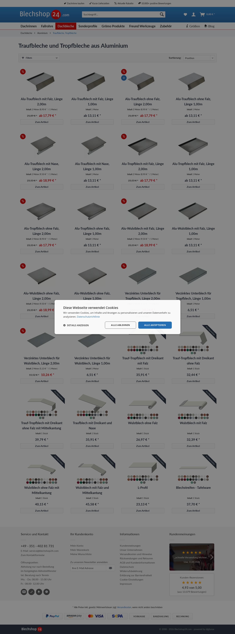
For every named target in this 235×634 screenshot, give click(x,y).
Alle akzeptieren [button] (155, 325)
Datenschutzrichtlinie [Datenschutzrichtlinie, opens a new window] (88, 316)
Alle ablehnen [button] (120, 325)
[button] (76, 325)
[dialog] (117, 317)
